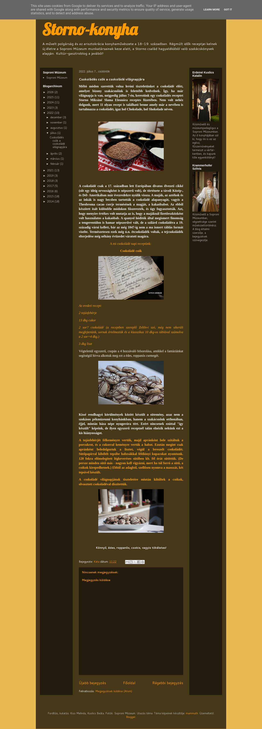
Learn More (211, 9)
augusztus (57, 128)
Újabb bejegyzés (92, 682)
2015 (50, 196)
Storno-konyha (89, 29)
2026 (50, 92)
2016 (50, 191)
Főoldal (129, 682)
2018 (50, 181)
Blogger (131, 717)
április (54, 153)
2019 (50, 175)
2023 (50, 107)
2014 (50, 201)
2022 (50, 113)
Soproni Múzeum (56, 77)
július (53, 133)
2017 (50, 186)
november (56, 122)
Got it (228, 9)
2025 (50, 97)
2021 (50, 170)
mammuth (192, 713)
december (56, 117)
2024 (50, 102)
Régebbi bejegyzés (167, 682)
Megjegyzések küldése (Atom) (113, 691)
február (55, 164)
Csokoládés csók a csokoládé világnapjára (58, 142)
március (55, 158)
